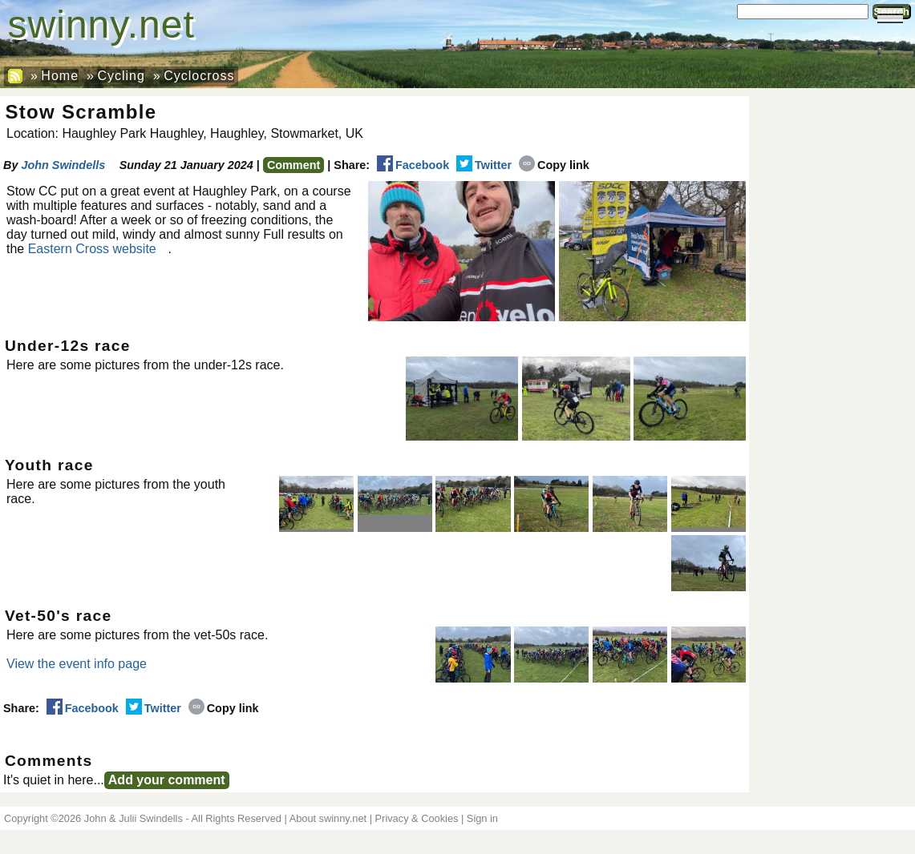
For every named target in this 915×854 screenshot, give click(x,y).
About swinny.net (328, 818)
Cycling (120, 76)
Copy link (554, 165)
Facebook (413, 165)
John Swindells (63, 165)
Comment (293, 165)
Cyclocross (199, 76)
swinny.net (101, 24)
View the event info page (76, 664)
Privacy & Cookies (417, 818)
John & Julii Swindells (133, 818)
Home (60, 76)
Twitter (484, 165)
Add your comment (166, 780)
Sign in (482, 818)
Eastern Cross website (92, 249)
